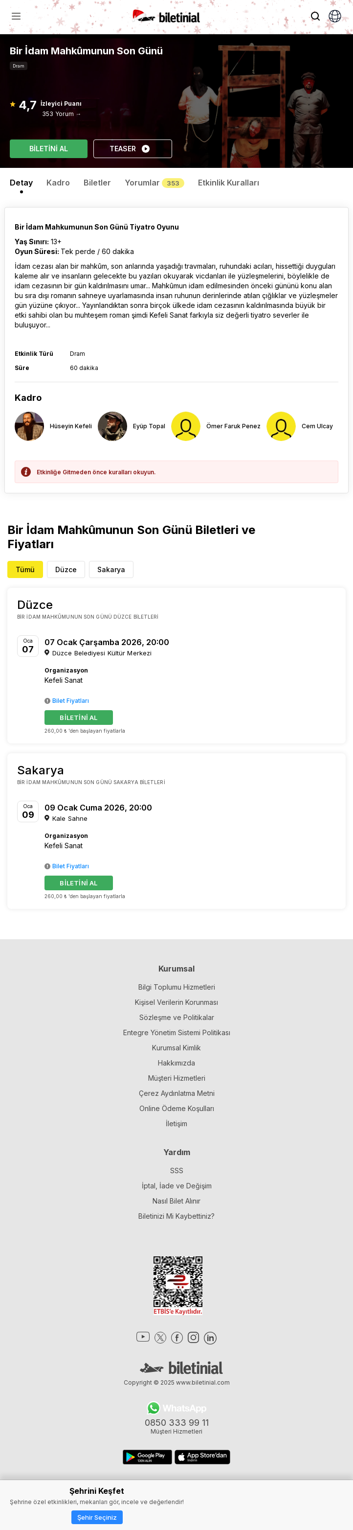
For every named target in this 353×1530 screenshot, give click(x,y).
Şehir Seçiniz (97, 1517)
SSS (176, 1170)
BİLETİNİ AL (48, 148)
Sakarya (111, 569)
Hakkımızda (176, 1063)
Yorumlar (154, 182)
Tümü (25, 569)
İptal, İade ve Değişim (177, 1186)
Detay (21, 182)
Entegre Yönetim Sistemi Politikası (176, 1032)
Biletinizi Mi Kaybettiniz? (176, 1216)
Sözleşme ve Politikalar (176, 1017)
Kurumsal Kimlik (176, 1047)
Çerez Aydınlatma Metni (177, 1093)
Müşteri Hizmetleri (176, 1078)
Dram (18, 66)
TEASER (130, 149)
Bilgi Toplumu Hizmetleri (176, 987)
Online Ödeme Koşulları (176, 1108)
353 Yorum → (62, 113)
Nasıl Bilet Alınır (176, 1201)
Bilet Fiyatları (66, 700)
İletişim (176, 1123)
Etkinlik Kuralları (228, 182)
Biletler (97, 182)
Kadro (58, 182)
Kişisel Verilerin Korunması (176, 1002)
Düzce (66, 569)
